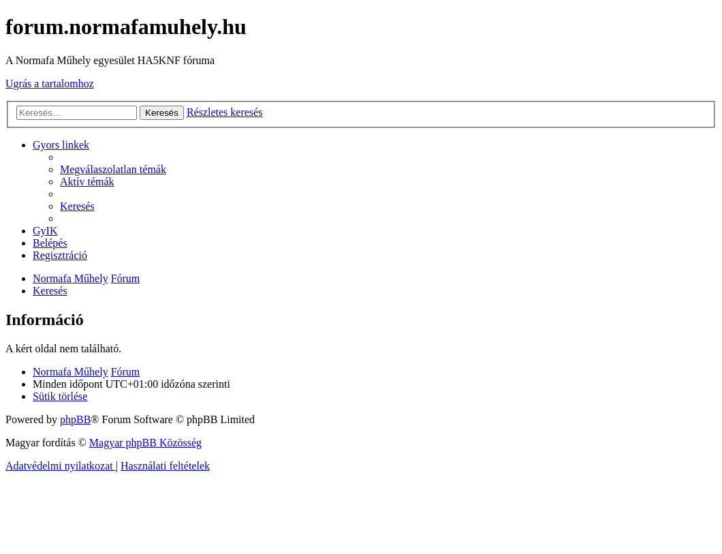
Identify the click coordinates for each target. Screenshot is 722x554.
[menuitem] (113, 169)
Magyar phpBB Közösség (145, 442)
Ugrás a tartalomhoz (49, 83)
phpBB (75, 419)
